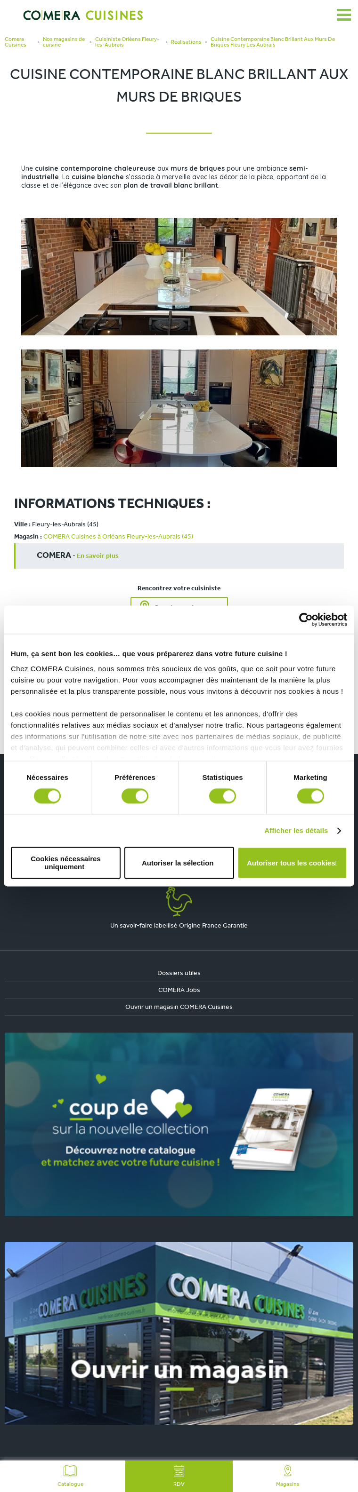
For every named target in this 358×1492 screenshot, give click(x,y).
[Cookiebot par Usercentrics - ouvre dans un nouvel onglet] (306, 619)
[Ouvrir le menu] (344, 15)
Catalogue (70, 1476)
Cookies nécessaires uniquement (65, 863)
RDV (179, 1476)
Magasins (288, 1476)
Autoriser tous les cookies (291, 863)
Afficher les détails (296, 830)
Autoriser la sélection (178, 863)
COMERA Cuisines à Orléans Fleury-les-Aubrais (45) (118, 536)
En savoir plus (98, 556)
